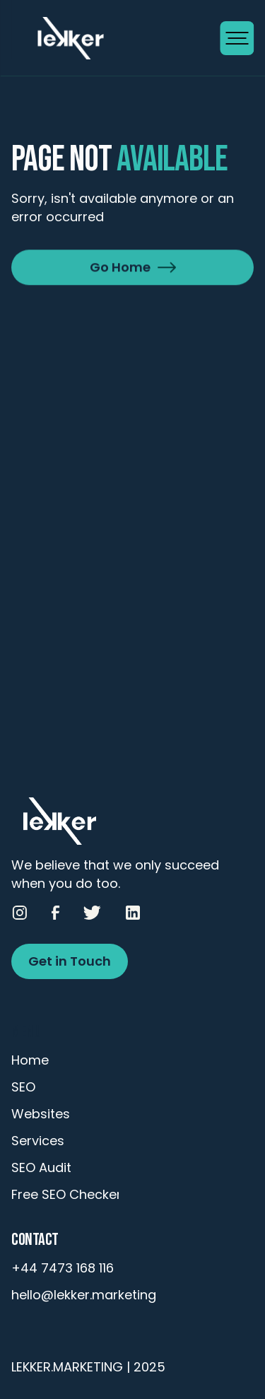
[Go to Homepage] (115, 38)
